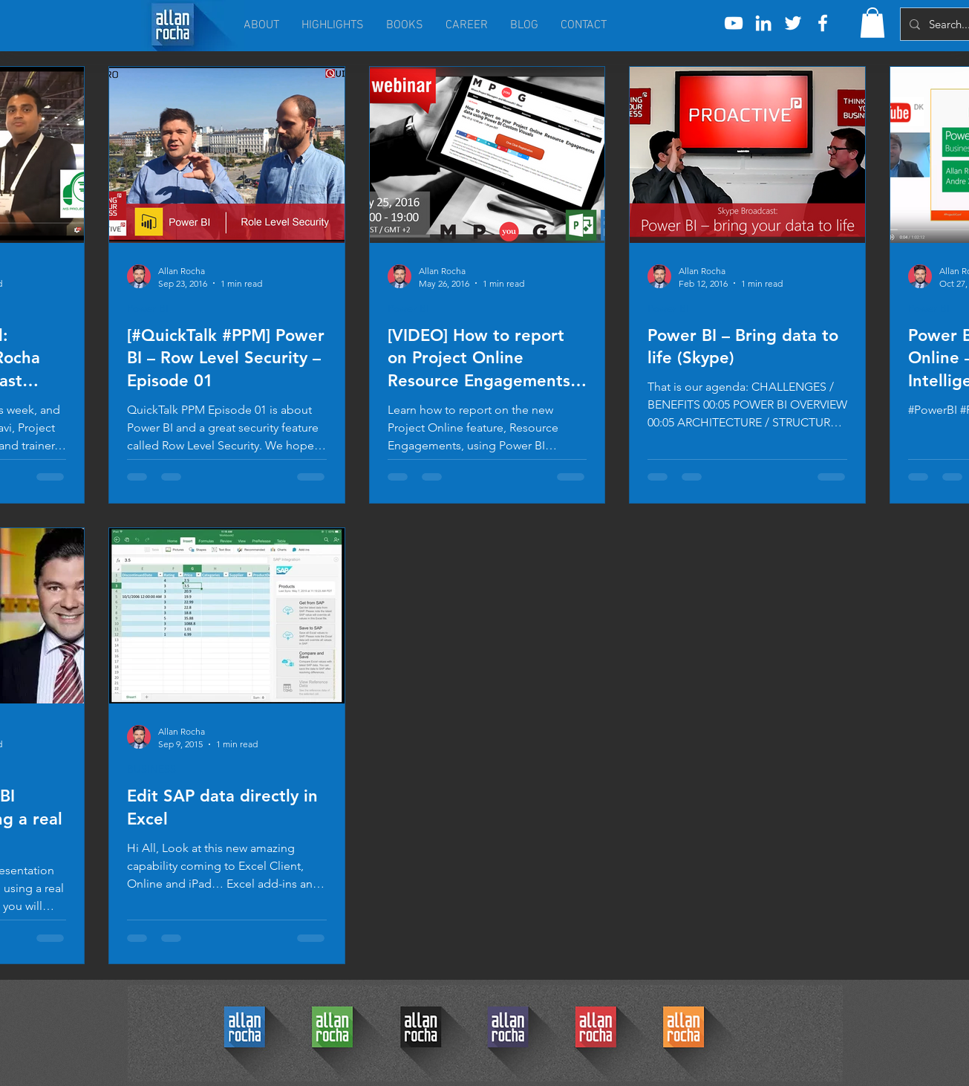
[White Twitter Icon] (793, 23)
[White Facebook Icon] (823, 23)
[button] (872, 22)
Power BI (148, 308)
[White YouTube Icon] (733, 23)
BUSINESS (151, 769)
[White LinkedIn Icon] (763, 23)
